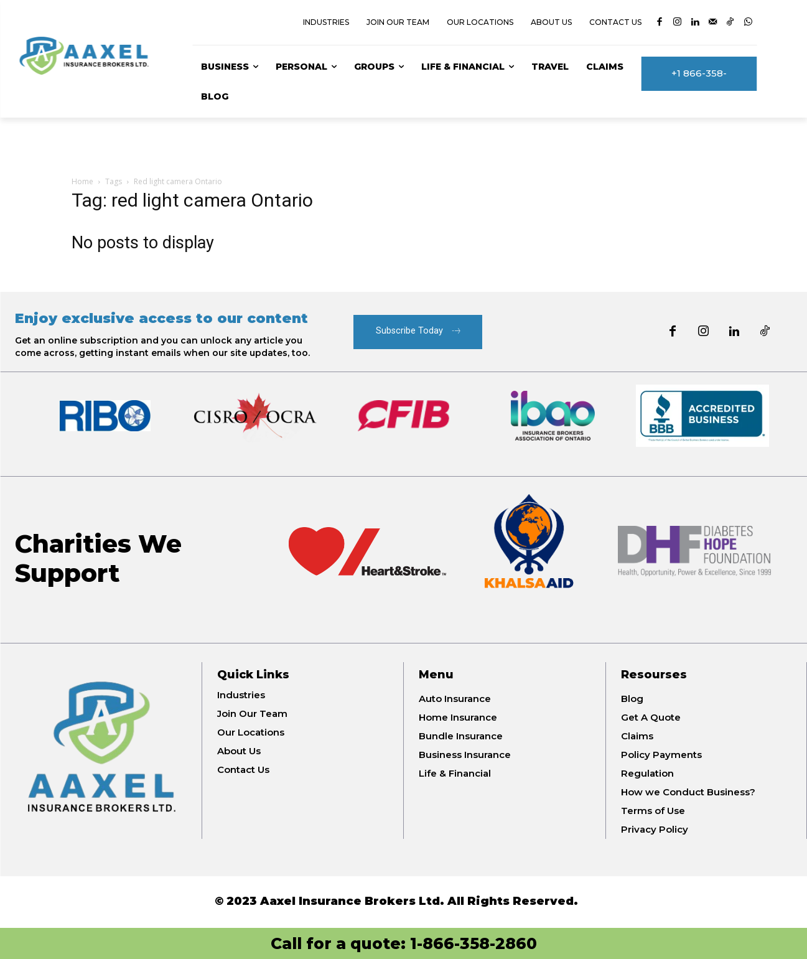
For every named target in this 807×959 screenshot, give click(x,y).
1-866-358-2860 (473, 943)
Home (82, 181)
